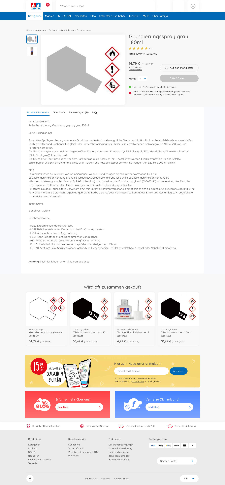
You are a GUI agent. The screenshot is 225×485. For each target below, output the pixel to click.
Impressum (91, 478)
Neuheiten (81, 22)
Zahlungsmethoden (118, 455)
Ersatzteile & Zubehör (112, 22)
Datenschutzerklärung (120, 448)
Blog (93, 22)
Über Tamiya (160, 22)
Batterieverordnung (119, 459)
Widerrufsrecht (76, 448)
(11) (140, 48)
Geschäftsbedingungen (120, 444)
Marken (49, 22)
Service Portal (176, 461)
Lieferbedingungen (118, 452)
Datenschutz (138, 381)
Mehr (146, 22)
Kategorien (35, 22)
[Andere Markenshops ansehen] (48, 8)
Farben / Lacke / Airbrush (61, 30)
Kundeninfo (74, 444)
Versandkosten (135, 69)
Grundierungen (84, 30)
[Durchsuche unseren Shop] (105, 9)
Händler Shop (121, 478)
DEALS (65, 22)
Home (29, 30)
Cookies (105, 478)
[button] (178, 9)
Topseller (134, 22)
